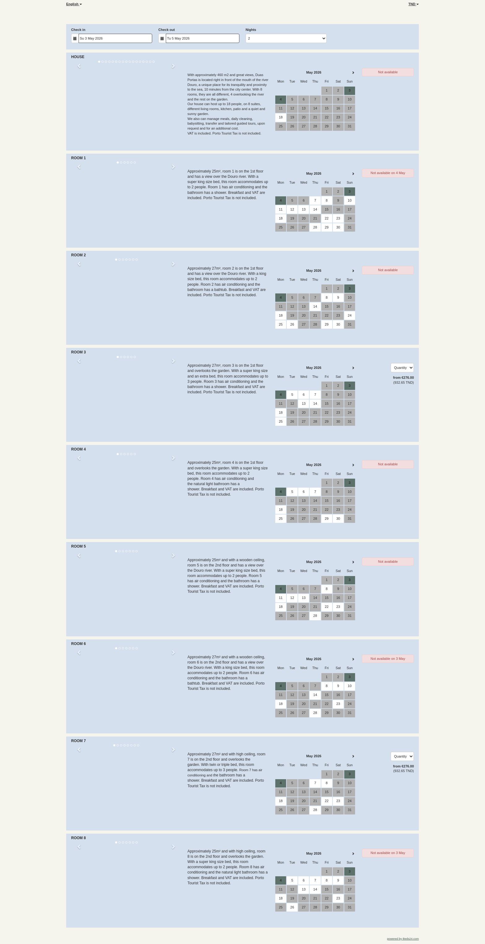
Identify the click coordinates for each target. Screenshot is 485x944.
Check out (166, 30)
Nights (251, 30)
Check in (78, 30)
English (74, 4)
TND (413, 4)
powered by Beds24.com (403, 938)
